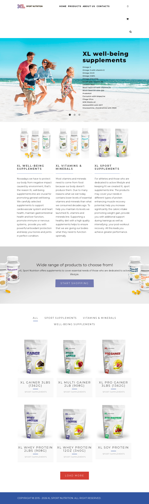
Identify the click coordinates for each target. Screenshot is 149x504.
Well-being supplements (74, 324)
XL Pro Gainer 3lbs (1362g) (113, 384)
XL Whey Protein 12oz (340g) (74, 449)
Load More (74, 475)
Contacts (103, 6)
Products (74, 6)
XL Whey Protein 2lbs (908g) (35, 449)
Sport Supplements (61, 318)
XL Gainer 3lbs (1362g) (35, 384)
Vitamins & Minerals (99, 318)
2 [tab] (74, 114)
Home (62, 6)
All (35, 318)
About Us (89, 6)
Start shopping (74, 283)
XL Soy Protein (113, 447)
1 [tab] (69, 114)
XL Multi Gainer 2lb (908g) (74, 384)
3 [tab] (79, 114)
